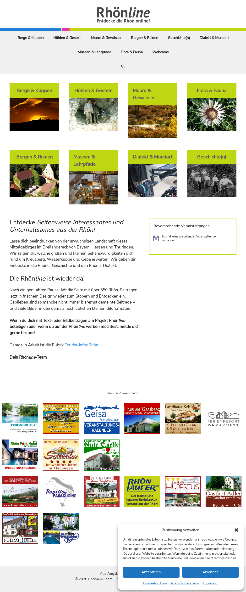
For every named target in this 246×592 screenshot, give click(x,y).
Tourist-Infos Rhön (81, 345)
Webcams (160, 52)
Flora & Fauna (132, 52)
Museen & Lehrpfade (94, 52)
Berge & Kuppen (30, 37)
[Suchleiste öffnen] (123, 66)
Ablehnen (210, 572)
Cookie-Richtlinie (155, 583)
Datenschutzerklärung (185, 583)
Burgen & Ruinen (144, 37)
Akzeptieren (151, 572)
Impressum (210, 583)
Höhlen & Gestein (67, 37)
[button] (236, 530)
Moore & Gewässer (106, 37)
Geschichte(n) (179, 37)
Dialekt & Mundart (214, 37)
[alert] (192, 238)
